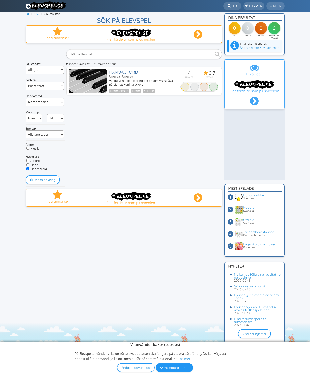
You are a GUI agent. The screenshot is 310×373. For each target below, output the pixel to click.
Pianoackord (38, 169)
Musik (34, 148)
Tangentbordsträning (258, 232)
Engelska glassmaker (259, 244)
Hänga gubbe (253, 195)
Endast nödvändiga (135, 368)
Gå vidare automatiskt (250, 286)
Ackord (35, 161)
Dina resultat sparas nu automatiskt (251, 320)
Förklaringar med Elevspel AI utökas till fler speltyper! (255, 308)
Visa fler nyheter (254, 334)
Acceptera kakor (174, 368)
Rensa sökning (42, 180)
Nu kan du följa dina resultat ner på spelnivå (258, 275)
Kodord (249, 207)
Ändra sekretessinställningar (259, 48)
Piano (34, 165)
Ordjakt (248, 220)
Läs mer (184, 359)
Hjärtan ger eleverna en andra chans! (256, 296)
